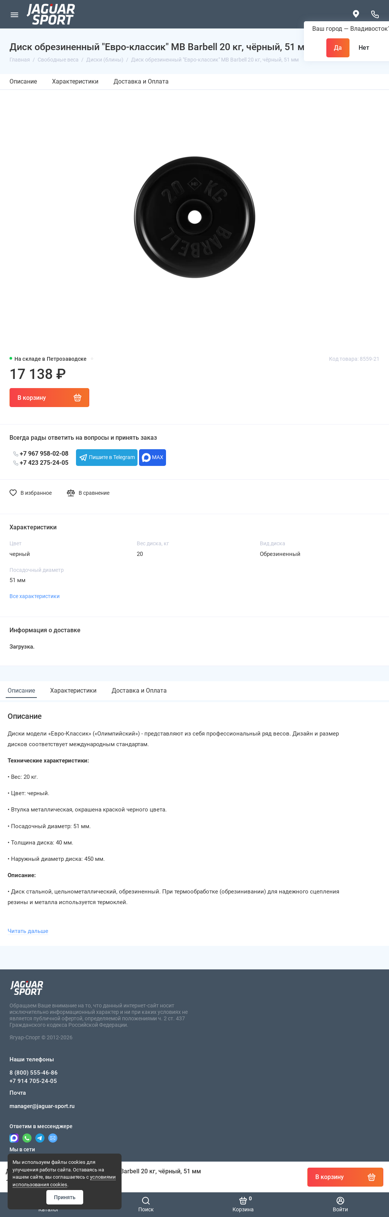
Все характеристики (34, 596)
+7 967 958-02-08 (40, 453)
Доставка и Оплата (141, 81)
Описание (23, 81)
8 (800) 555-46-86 (33, 1072)
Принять (65, 1197)
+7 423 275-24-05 (40, 462)
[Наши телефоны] (375, 14)
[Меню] (14, 14)
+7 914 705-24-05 (33, 1081)
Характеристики (75, 81)
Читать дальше (28, 931)
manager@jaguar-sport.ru (41, 1106)
